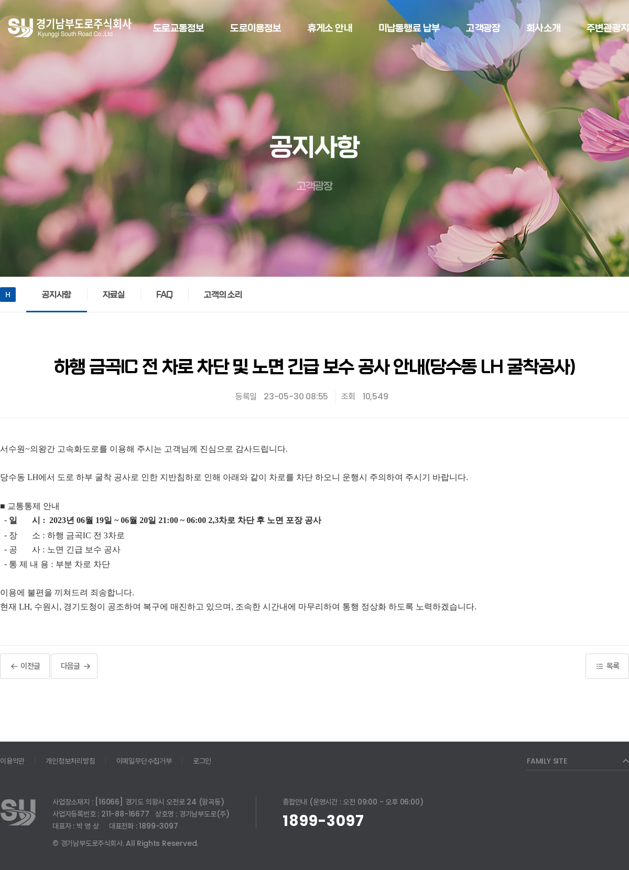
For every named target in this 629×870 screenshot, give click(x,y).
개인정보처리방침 (70, 761)
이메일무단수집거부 (144, 761)
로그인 (202, 761)
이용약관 (12, 761)
